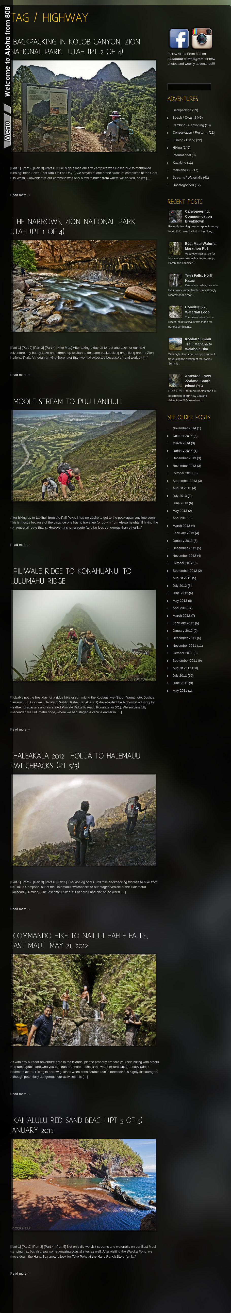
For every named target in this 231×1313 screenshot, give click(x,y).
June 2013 (180, 503)
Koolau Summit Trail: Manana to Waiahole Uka (198, 344)
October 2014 (183, 436)
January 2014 (183, 451)
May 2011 (180, 690)
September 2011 (185, 660)
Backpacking (182, 110)
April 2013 (180, 518)
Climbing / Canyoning (188, 125)
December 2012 (184, 548)
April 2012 (180, 608)
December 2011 (184, 638)
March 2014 (181, 443)
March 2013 (181, 526)
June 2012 (180, 593)
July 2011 (180, 675)
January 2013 (183, 541)
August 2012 (182, 578)
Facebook (175, 59)
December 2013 (184, 458)
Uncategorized (183, 185)
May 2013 (180, 511)
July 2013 (180, 496)
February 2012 (183, 623)
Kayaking (179, 162)
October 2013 (183, 473)
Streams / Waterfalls (187, 177)
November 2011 (184, 645)
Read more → (20, 195)
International (182, 155)
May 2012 (180, 601)
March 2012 (181, 616)
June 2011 (180, 683)
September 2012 (185, 571)
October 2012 (183, 563)
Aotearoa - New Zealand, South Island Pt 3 (198, 381)
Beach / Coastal (184, 117)
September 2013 (185, 481)
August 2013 (182, 488)
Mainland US (182, 170)
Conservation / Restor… (190, 132)
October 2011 (183, 653)
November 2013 (184, 466)
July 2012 (180, 586)
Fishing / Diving (184, 140)
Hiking (177, 147)
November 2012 (184, 556)
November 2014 (184, 428)
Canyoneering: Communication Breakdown (198, 216)
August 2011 (182, 668)
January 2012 (183, 630)
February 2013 (183, 533)
